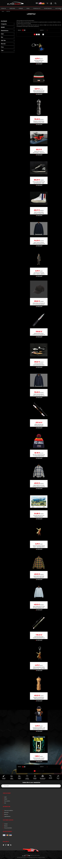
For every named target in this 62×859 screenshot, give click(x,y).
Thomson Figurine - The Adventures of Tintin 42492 (39, 728)
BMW (28, 8)
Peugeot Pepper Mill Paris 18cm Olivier (38, 698)
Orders (5, 798)
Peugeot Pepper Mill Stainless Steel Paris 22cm (38, 122)
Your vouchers (7, 800)
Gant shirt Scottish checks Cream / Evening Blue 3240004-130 (39, 486)
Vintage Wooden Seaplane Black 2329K (38, 364)
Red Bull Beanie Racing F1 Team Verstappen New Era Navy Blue (39, 455)
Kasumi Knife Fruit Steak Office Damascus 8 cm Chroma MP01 (39, 334)
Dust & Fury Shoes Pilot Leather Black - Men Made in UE (39, 182)
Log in (5, 796)
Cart (5, 802)
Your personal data (8, 827)
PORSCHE (3, 8)
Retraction (6, 812)
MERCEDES (12, 8)
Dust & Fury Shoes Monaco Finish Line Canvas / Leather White (39, 213)
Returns (5, 825)
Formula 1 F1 (36, 8)
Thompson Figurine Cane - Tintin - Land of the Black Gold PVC (39, 273)
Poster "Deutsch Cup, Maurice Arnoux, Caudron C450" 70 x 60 (38, 516)
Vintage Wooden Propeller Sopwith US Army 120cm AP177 (39, 637)
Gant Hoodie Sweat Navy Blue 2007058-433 (38, 395)
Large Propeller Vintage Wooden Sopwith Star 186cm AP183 (38, 425)
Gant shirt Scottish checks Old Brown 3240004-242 (38, 577)
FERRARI (21, 8)
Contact (6, 823)
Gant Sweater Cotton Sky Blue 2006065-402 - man (39, 607)
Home (3, 11)
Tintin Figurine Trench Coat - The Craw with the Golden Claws (39, 546)
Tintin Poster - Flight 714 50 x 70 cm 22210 (39, 759)
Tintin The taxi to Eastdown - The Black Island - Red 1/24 (39, 152)
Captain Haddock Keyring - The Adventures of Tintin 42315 (38, 61)
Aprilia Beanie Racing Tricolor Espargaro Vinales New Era (38, 91)
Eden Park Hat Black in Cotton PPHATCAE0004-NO (39, 304)
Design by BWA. (41, 857)
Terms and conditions (8, 810)
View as (19, 30)
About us (6, 814)
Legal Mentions (7, 816)
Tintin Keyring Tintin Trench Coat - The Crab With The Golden (39, 668)
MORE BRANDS (48, 8)
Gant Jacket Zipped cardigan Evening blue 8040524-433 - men (39, 243)
